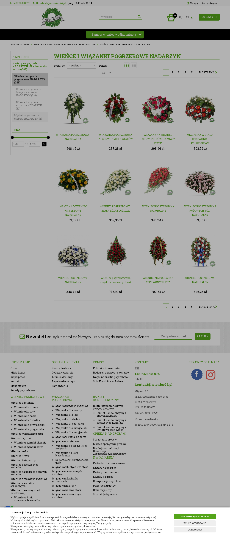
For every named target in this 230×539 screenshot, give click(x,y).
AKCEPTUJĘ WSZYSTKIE (195, 516)
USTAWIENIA (195, 529)
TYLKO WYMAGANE (195, 523)
